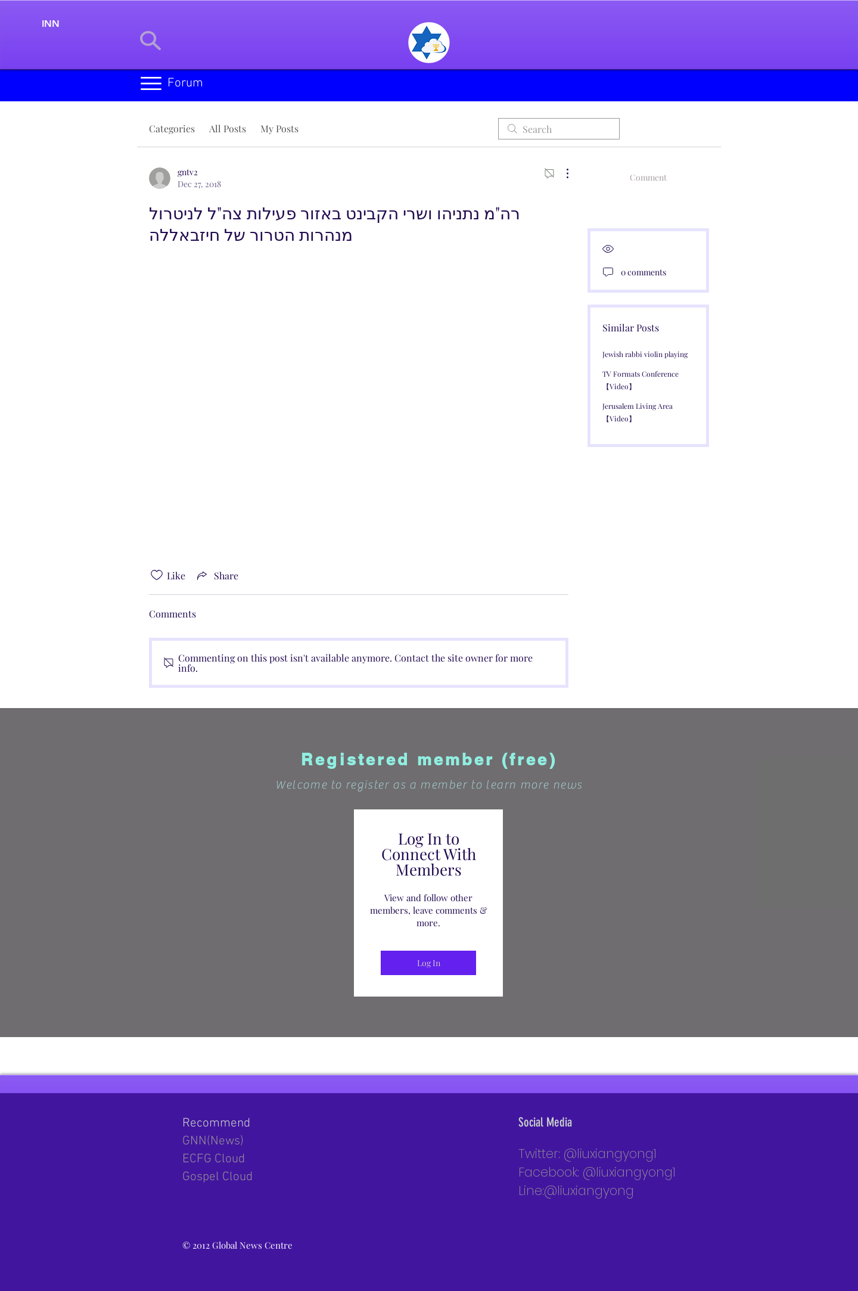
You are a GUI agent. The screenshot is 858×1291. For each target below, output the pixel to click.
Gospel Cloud (217, 1176)
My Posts (279, 128)
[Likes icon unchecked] (156, 575)
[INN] (50, 24)
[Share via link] (216, 575)
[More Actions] (561, 173)
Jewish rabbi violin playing (645, 354)
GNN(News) (213, 1141)
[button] (151, 83)
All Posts (227, 128)
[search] (559, 128)
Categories (172, 128)
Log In (428, 963)
